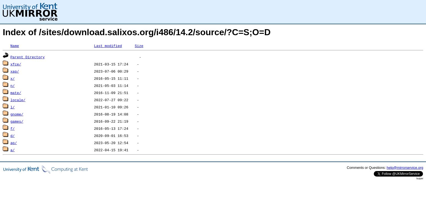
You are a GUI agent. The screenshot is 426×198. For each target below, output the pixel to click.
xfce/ (15, 64)
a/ (12, 149)
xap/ (14, 71)
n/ (12, 85)
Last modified (108, 45)
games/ (16, 121)
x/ (12, 78)
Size (139, 45)
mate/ (15, 92)
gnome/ (16, 114)
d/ (12, 135)
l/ (12, 107)
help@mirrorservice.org (405, 168)
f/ (12, 128)
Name (14, 45)
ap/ (13, 142)
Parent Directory (27, 56)
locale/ (18, 99)
